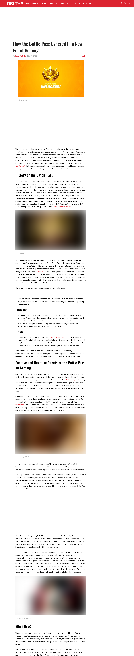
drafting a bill (20, 166)
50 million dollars (58, 337)
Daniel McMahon (21, 56)
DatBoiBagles (71, 380)
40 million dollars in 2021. (61, 207)
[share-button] (84, 56)
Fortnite (40, 271)
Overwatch (19, 404)
